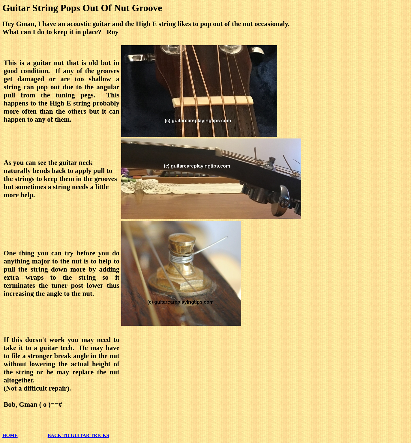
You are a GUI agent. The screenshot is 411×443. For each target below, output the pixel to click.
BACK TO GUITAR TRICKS (78, 435)
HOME (10, 435)
